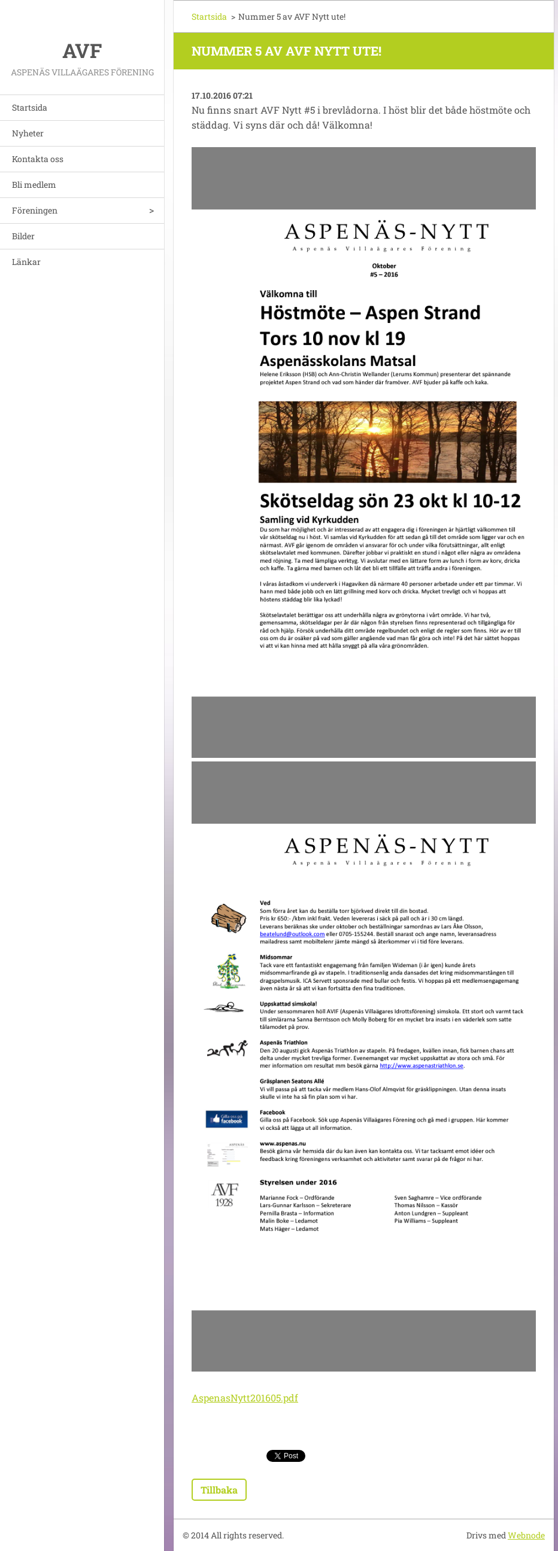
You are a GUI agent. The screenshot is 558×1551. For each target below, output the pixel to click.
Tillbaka (219, 1489)
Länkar (26, 261)
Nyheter (28, 133)
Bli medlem (34, 184)
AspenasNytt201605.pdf (245, 1397)
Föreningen (34, 210)
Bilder (23, 236)
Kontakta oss (37, 158)
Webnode (526, 1535)
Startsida (29, 107)
